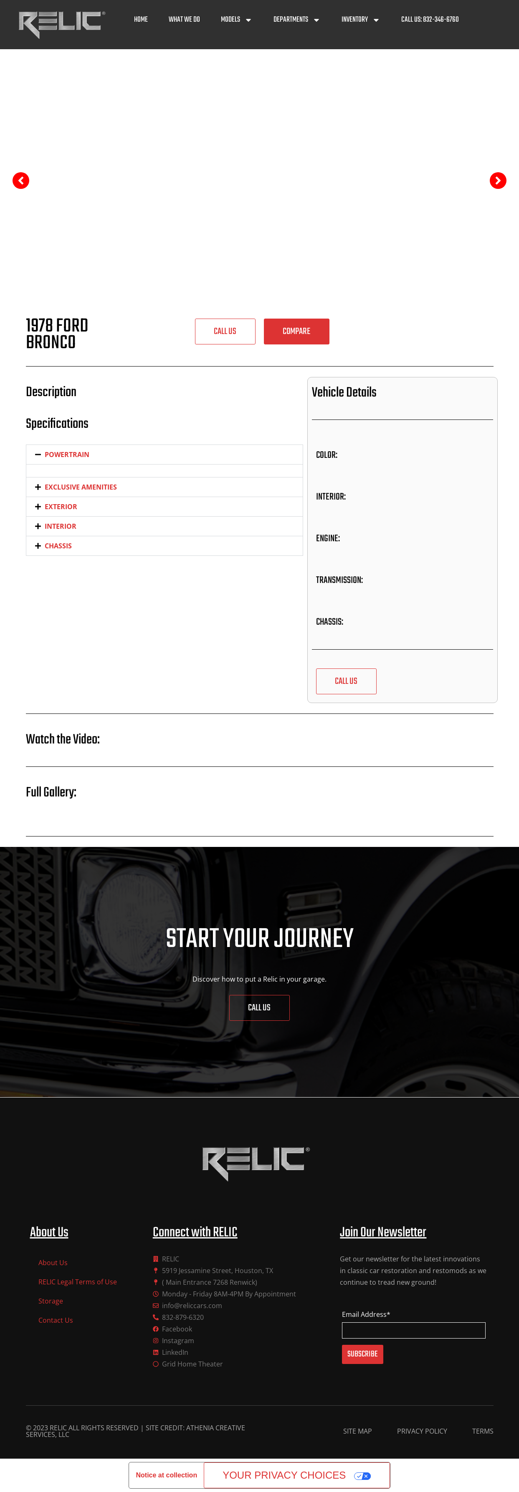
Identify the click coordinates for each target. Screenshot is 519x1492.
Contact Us (55, 1320)
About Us (53, 1262)
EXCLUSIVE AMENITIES (81, 487)
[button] (296, 331)
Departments (297, 20)
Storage (50, 1301)
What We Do (184, 20)
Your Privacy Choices (284, 1475)
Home (141, 20)
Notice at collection (166, 1475)
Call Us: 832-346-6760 (430, 20)
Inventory (361, 20)
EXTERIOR (61, 506)
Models (237, 20)
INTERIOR (60, 526)
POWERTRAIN (67, 454)
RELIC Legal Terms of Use (77, 1281)
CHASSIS (58, 545)
